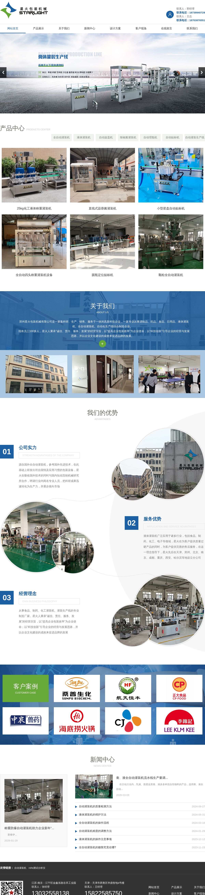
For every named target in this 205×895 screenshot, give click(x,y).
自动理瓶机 (150, 137)
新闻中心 (102, 759)
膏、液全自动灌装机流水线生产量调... (142, 778)
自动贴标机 (172, 137)
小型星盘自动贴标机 (171, 208)
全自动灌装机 (61, 137)
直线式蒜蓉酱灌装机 (102, 208)
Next (202, 72)
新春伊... (10, 834)
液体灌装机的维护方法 (92, 814)
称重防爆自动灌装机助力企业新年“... (29, 828)
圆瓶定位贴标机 (102, 275)
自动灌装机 (20, 868)
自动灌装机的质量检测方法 (95, 806)
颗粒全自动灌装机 (171, 275)
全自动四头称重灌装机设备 (34, 275)
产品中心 (12, 128)
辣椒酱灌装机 (128, 137)
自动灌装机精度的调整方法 (95, 830)
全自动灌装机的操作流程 (94, 822)
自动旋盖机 (106, 137)
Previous (3, 72)
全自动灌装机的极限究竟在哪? (97, 847)
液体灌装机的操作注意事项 (95, 839)
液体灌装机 (84, 137)
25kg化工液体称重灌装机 (34, 208)
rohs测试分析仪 (37, 868)
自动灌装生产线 (194, 137)
